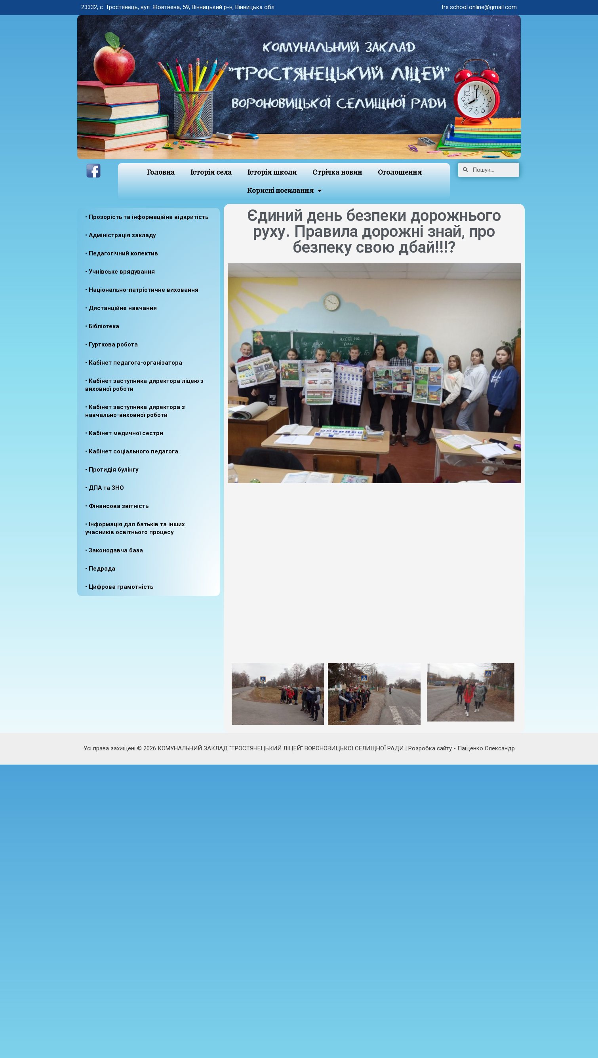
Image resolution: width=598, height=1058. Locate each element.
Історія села (211, 172)
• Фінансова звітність (117, 506)
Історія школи (272, 172)
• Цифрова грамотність (119, 586)
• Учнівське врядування (120, 271)
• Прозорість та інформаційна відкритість (146, 217)
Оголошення (400, 172)
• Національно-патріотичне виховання (141, 289)
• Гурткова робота (111, 344)
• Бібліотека (102, 326)
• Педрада (100, 568)
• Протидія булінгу (111, 469)
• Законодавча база (114, 550)
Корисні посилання (284, 190)
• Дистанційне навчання (121, 308)
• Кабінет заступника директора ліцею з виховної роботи (144, 384)
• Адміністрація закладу (120, 235)
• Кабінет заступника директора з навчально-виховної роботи (135, 411)
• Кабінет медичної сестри (124, 433)
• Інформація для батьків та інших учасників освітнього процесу (135, 528)
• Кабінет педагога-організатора (133, 362)
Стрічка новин (337, 172)
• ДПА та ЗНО (104, 487)
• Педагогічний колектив (121, 253)
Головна (161, 172)
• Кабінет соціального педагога (131, 451)
